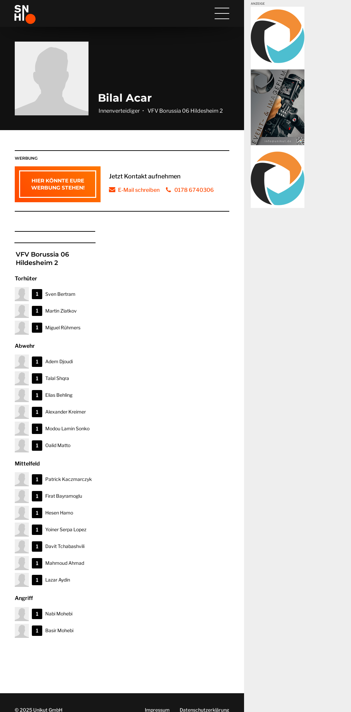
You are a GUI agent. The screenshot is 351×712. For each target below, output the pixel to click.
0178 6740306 (194, 190)
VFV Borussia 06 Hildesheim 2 (185, 111)
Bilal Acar (125, 97)
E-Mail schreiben (139, 190)
